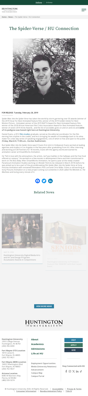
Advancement (37, 369)
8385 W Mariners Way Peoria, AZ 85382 (11, 376)
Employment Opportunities (43, 363)
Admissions (38, 348)
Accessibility (57, 389)
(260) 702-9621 (8, 357)
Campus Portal (37, 376)
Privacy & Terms (74, 389)
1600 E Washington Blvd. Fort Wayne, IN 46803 (12, 365)
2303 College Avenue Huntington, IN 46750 (11, 342)
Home (4, 17)
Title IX (69, 391)
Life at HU (37, 353)
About (34, 339)
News (10, 17)
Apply (73, 345)
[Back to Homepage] (44, 323)
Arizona (49, 2)
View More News (44, 306)
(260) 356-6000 (8, 346)
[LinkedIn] (77, 371)
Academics (37, 344)
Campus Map (36, 373)
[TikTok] (81, 371)
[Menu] (84, 10)
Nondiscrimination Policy (51, 391)
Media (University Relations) (43, 366)
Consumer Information (26, 391)
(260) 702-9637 (8, 369)
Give (74, 350)
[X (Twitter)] (73, 371)
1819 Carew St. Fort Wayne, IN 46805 (11, 354)
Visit (73, 340)
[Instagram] (70, 371)
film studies (25, 134)
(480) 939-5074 (8, 380)
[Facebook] (66, 371)
